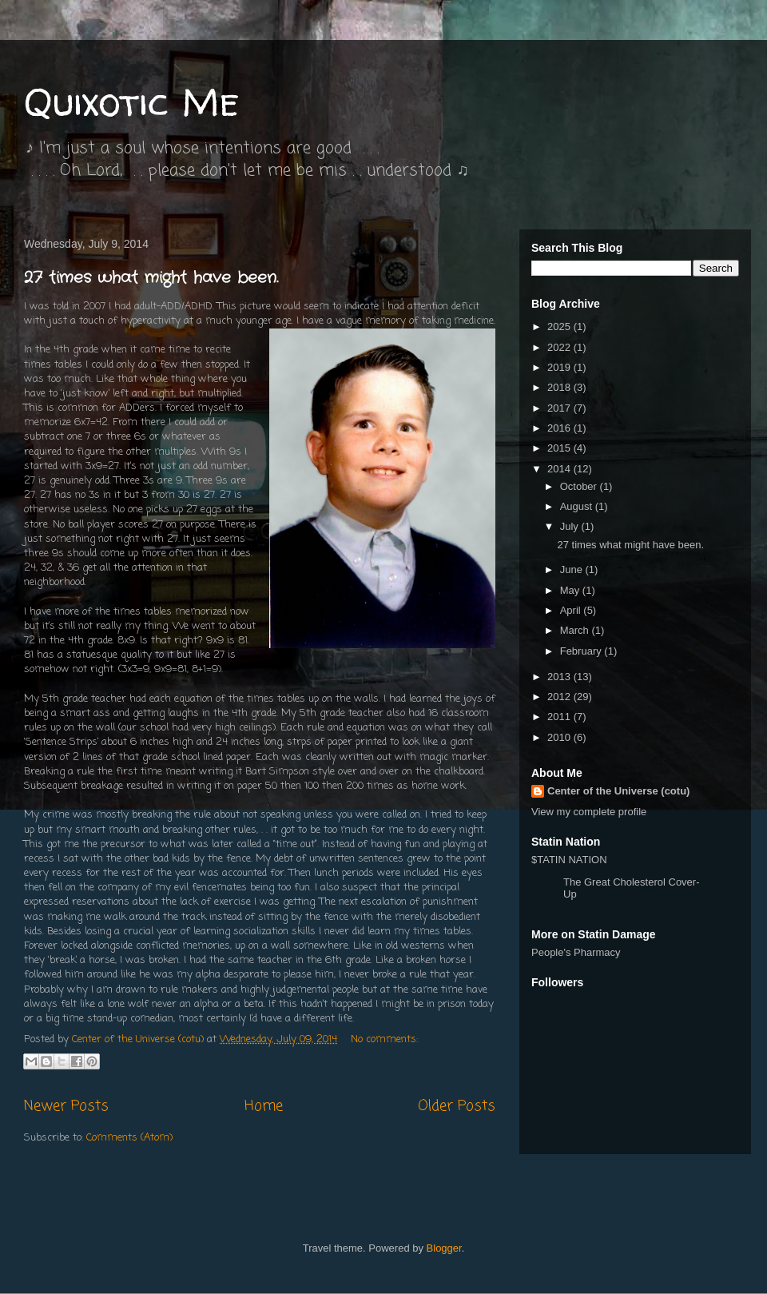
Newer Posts (66, 1106)
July (571, 526)
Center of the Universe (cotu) (618, 791)
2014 (560, 469)
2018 (560, 387)
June (573, 569)
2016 (560, 428)
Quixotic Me (131, 101)
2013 (560, 677)
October (580, 486)
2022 (560, 347)
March (576, 630)
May (571, 590)
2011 (560, 717)
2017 (560, 408)
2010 (560, 737)
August (577, 506)
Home (263, 1106)
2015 (560, 448)
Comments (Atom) (129, 1137)
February (582, 651)
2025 (560, 326)
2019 (560, 367)
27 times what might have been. (151, 277)
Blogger (444, 1248)
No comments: (384, 1039)
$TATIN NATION (619, 877)
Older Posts (456, 1106)
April (572, 610)
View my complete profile (588, 812)
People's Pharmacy (576, 952)
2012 (560, 697)
